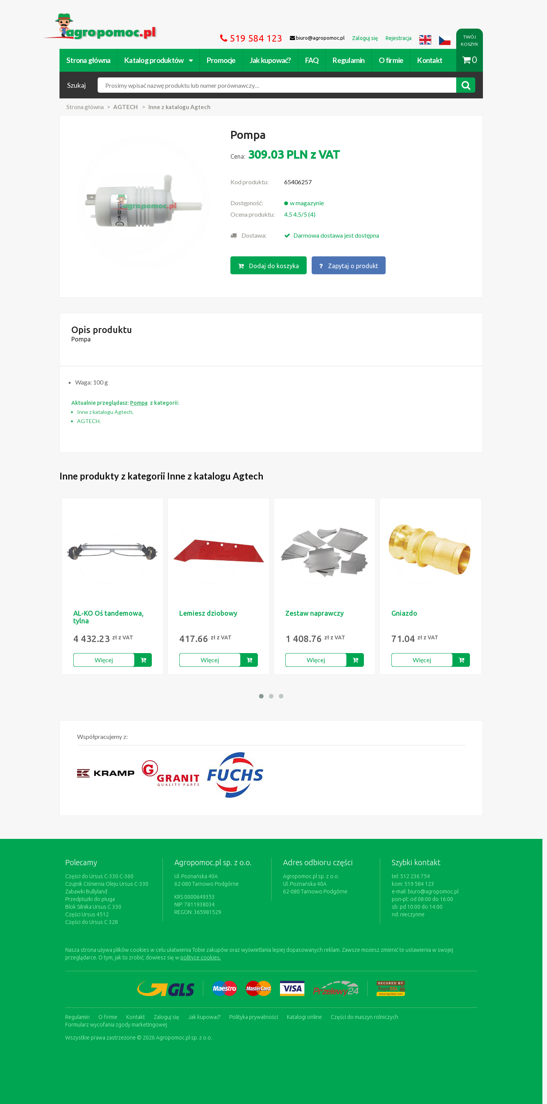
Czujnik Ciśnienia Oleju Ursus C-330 (109, 884)
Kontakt (432, 60)
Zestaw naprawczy (317, 613)
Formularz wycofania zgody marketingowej (118, 1025)
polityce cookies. (203, 957)
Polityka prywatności (256, 1017)
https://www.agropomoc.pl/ (82, 17)
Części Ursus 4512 (89, 914)
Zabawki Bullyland (88, 891)
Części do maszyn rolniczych (367, 1017)
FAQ (314, 60)
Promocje (223, 60)
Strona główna (91, 60)
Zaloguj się (169, 1017)
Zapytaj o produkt (351, 265)
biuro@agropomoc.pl (435, 891)
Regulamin (351, 60)
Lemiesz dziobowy (211, 613)
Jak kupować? (272, 60)
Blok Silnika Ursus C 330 (96, 907)
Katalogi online (306, 1017)
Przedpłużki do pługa (92, 899)
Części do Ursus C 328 (94, 922)
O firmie (393, 60)
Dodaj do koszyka (270, 265)
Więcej (106, 659)
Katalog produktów (161, 60)
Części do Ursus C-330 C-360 (102, 876)
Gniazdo (407, 613)
